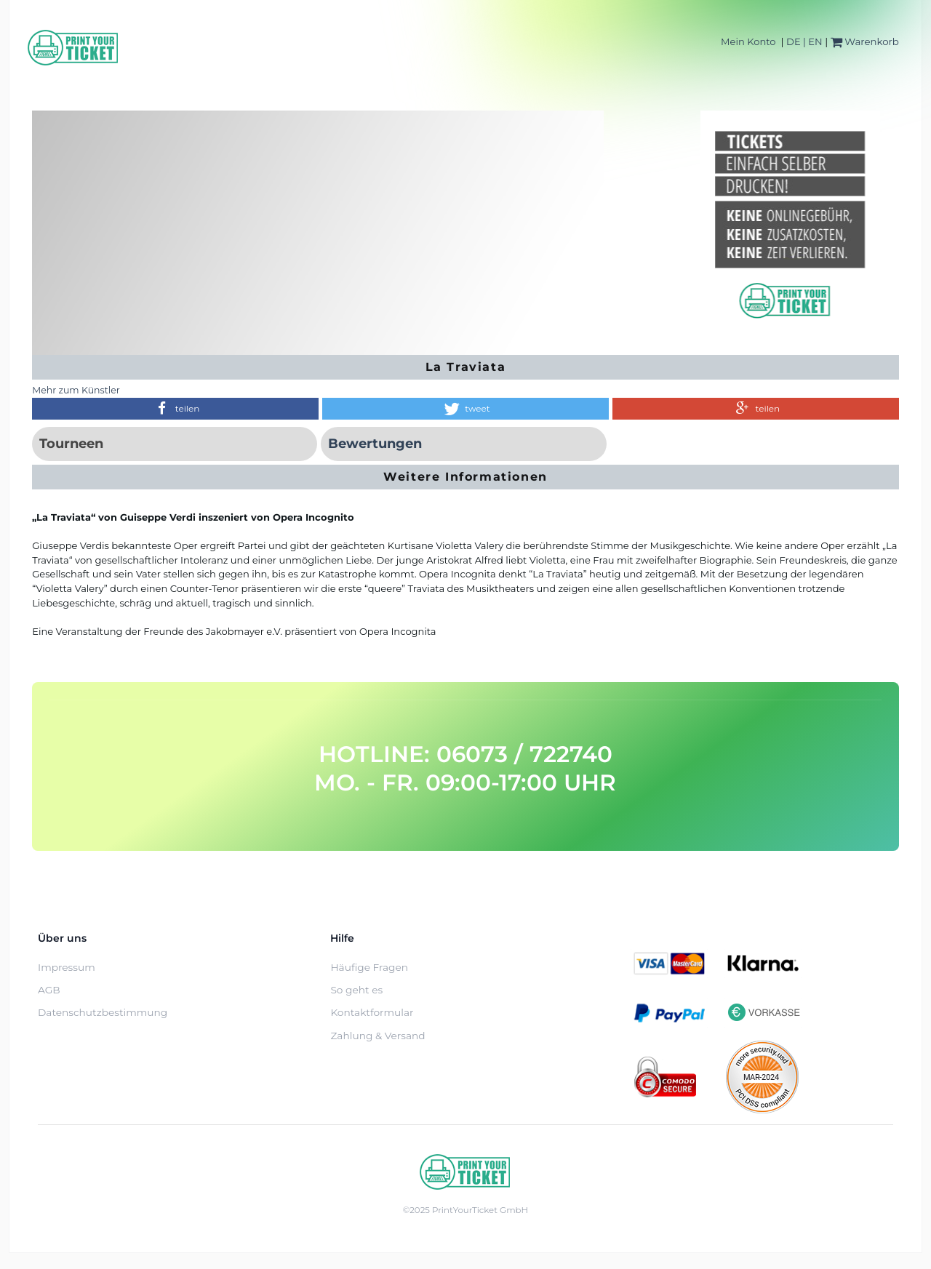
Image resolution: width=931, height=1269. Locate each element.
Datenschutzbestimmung (102, 1012)
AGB (49, 990)
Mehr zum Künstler (76, 390)
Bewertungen (375, 444)
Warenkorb (865, 41)
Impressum (66, 967)
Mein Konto (748, 41)
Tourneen (71, 444)
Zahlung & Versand (377, 1035)
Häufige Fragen (369, 967)
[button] (175, 409)
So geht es (356, 990)
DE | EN (804, 41)
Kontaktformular (371, 1012)
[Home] (73, 47)
